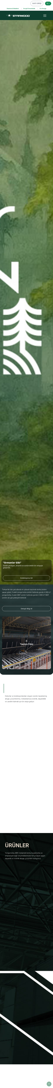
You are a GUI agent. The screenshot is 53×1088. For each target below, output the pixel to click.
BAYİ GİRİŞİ (37, 3)
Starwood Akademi (13, 8)
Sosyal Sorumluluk (29, 8)
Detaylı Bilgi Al (26, 608)
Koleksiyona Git (35, 578)
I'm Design (43, 8)
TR (48, 3)
